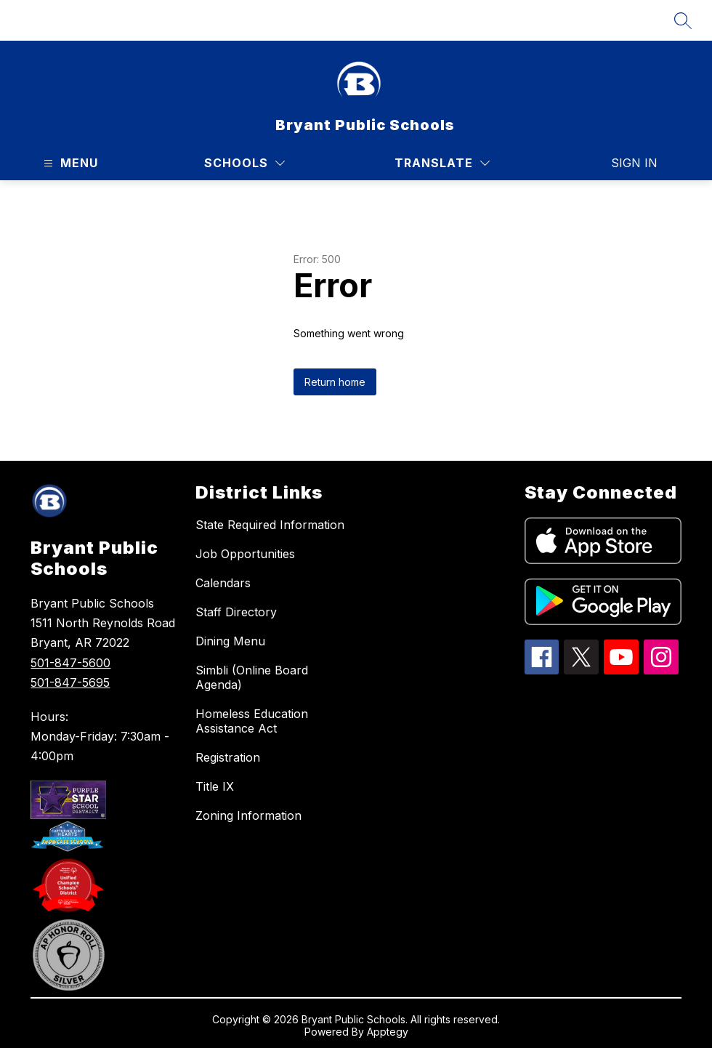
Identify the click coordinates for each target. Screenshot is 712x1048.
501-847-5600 (70, 663)
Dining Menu (230, 641)
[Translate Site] (442, 163)
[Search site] (683, 20)
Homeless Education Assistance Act (251, 720)
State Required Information (269, 524)
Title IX (214, 786)
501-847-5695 (70, 682)
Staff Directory (236, 612)
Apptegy (387, 1031)
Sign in (634, 163)
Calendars (223, 583)
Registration (227, 757)
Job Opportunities (245, 554)
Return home (334, 382)
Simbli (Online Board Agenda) (251, 677)
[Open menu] (69, 163)
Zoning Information (248, 815)
